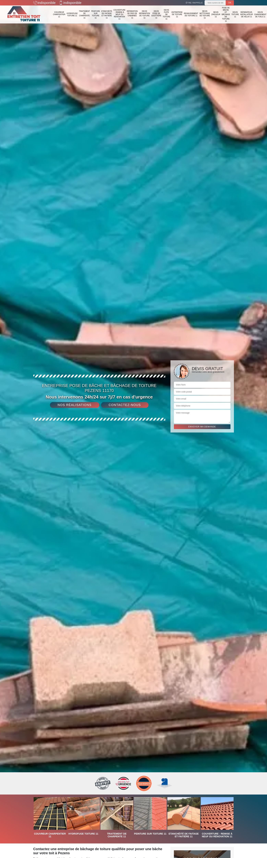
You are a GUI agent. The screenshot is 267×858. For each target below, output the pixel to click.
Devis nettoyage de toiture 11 (205, 14)
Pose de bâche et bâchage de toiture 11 (226, 14)
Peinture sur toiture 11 (95, 14)
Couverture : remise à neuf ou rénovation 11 (119, 14)
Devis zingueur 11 (215, 14)
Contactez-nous (125, 405)
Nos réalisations (75, 405)
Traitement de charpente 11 (84, 14)
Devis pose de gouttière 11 (156, 14)
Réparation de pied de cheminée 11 (132, 14)
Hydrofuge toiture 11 (72, 14)
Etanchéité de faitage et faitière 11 (106, 14)
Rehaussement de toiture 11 (191, 14)
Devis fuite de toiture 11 (166, 14)
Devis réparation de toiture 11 (144, 14)
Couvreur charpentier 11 (59, 14)
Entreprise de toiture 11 (176, 14)
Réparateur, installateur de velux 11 (246, 14)
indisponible (44, 3)
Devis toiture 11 (235, 14)
